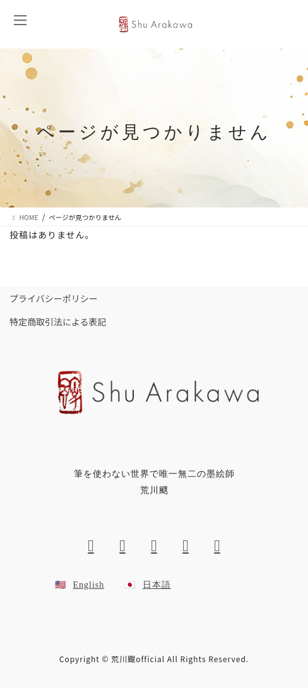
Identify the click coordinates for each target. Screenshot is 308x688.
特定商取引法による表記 (58, 321)
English (89, 585)
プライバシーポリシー (53, 298)
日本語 (157, 585)
